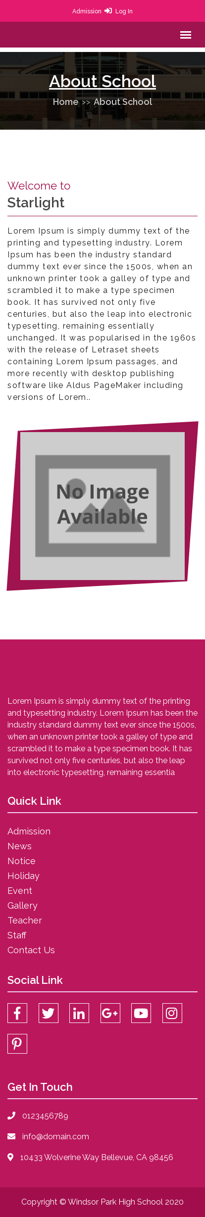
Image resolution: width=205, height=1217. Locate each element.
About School (123, 102)
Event (19, 890)
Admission (87, 11)
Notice (21, 861)
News (19, 846)
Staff (16, 935)
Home (66, 102)
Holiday (23, 876)
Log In (124, 11)
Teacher (24, 920)
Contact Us (31, 950)
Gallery (22, 905)
